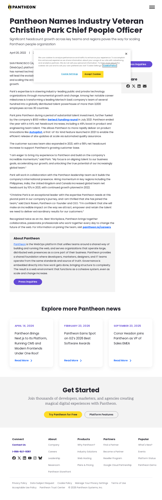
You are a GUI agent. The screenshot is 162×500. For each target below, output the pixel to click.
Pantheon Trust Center (52, 487)
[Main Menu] (151, 7)
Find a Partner (111, 444)
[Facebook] (14, 458)
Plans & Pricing (85, 465)
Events (142, 451)
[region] (82, 66)
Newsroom (54, 465)
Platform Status (147, 458)
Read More (24, 360)
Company (53, 444)
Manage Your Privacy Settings (91, 483)
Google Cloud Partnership (117, 465)
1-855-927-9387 (21, 451)
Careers (52, 451)
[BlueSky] (40, 458)
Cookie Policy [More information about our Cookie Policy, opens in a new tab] (109, 65)
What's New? (145, 444)
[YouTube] (30, 458)
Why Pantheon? (86, 444)
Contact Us (19, 444)
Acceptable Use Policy (24, 487)
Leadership (54, 458)
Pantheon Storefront (59, 471)
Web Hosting (84, 458)
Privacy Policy (19, 483)
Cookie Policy (64, 483)
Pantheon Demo (147, 465)
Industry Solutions (87, 451)
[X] (19, 458)
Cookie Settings (69, 74)
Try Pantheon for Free (63, 414)
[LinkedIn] (24, 458)
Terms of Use (118, 483)
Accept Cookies (93, 74)
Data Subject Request (42, 483)
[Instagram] (35, 458)
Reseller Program (112, 458)
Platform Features (101, 414)
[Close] (126, 53)
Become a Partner (113, 451)
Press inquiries (28, 282)
